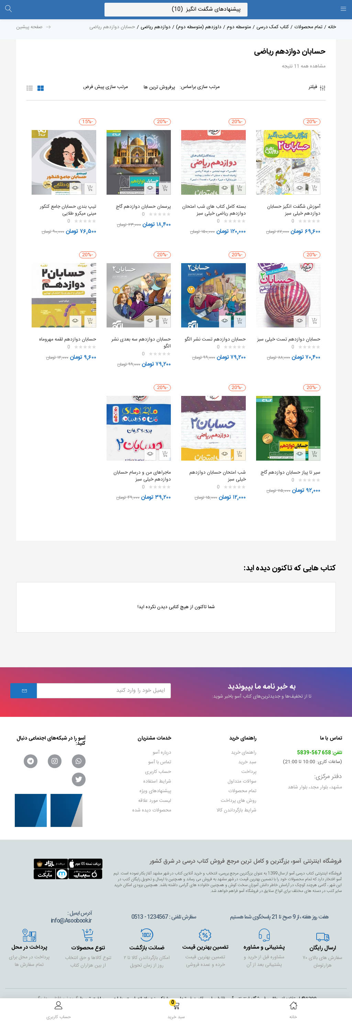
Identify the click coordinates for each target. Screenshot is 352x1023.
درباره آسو (162, 749)
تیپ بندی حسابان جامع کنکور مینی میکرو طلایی (66, 206)
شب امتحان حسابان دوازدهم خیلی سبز (216, 472)
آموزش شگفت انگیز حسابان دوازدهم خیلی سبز (292, 206)
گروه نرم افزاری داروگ (56, 995)
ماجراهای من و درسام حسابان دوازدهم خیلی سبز (140, 472)
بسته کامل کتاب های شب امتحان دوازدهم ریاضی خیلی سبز (216, 210)
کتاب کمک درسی (272, 27)
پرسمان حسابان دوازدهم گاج (141, 203)
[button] (175, 1012)
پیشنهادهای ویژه (155, 788)
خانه (332, 27)
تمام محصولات (308, 27)
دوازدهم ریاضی (155, 27)
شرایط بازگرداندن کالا (236, 807)
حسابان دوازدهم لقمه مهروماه (66, 339)
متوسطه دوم (239, 27)
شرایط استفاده (157, 778)
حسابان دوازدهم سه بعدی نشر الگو (139, 343)
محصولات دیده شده (151, 807)
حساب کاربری (158, 768)
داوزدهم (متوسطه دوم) (198, 27)
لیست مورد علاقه (154, 797)
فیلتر (317, 89)
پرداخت (248, 768)
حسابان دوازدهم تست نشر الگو (217, 343)
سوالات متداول (242, 778)
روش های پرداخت (238, 797)
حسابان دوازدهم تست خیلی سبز (291, 343)
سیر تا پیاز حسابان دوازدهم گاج (289, 469)
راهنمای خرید (243, 749)
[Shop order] (91, 87)
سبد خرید (247, 759)
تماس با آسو (159, 759)
